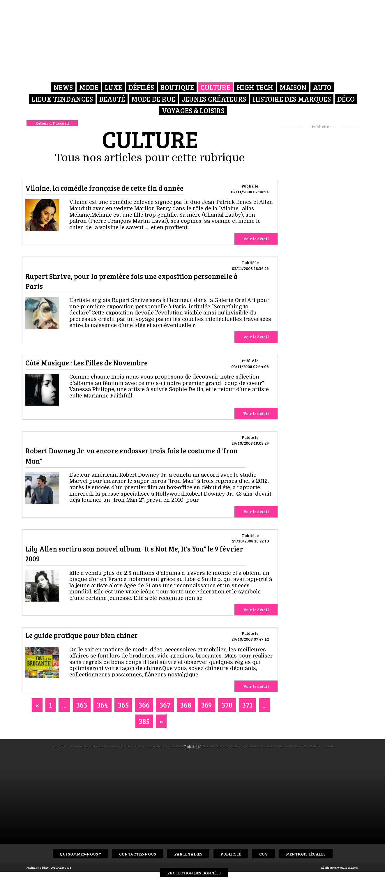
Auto (322, 87)
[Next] (161, 721)
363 (81, 705)
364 (102, 705)
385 (144, 721)
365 (123, 705)
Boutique (177, 87)
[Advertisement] (320, 217)
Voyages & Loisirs (193, 110)
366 (144, 705)
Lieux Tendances (62, 99)
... (64, 705)
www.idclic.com (347, 867)
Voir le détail (256, 238)
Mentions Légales (306, 854)
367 (165, 705)
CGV (263, 854)
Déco (346, 99)
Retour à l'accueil (52, 123)
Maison (293, 87)
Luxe (113, 87)
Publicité (230, 854)
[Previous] (37, 705)
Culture (215, 87)
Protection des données (194, 873)
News (63, 87)
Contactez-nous (137, 854)
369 (206, 705)
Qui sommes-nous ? (80, 854)
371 (247, 705)
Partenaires (188, 854)
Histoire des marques (292, 99)
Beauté (112, 99)
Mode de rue (153, 99)
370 (227, 705)
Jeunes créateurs (214, 99)
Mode (88, 87)
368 (185, 705)
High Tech (255, 87)
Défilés (141, 87)
